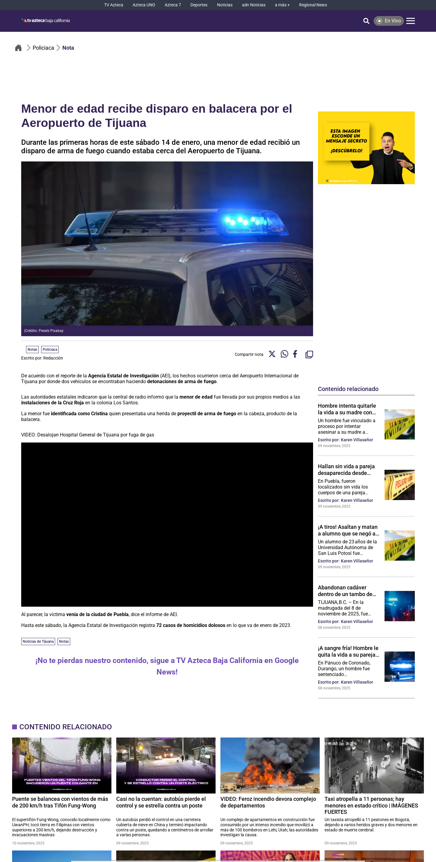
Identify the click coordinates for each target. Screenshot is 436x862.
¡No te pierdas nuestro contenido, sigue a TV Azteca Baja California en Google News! (167, 666)
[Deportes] (199, 5)
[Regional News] (313, 5)
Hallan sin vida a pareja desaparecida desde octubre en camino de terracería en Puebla (346, 469)
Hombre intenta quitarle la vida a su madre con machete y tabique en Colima (347, 409)
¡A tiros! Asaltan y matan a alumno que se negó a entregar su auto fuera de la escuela (348, 530)
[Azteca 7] (172, 5)
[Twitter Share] (272, 354)
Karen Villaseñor (357, 439)
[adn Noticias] (253, 5)
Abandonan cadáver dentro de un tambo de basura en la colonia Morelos (345, 590)
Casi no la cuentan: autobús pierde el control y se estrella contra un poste (161, 802)
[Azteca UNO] (144, 5)
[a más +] (282, 5)
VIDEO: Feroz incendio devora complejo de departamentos (268, 802)
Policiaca (50, 349)
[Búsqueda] (366, 21)
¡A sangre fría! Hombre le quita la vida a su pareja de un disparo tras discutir (348, 651)
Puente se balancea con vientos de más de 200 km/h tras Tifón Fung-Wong (60, 802)
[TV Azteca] (114, 5)
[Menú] (410, 21)
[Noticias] (225, 5)
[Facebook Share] (297, 354)
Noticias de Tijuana (38, 641)
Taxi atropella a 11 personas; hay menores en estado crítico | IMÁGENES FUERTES (371, 805)
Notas (64, 641)
